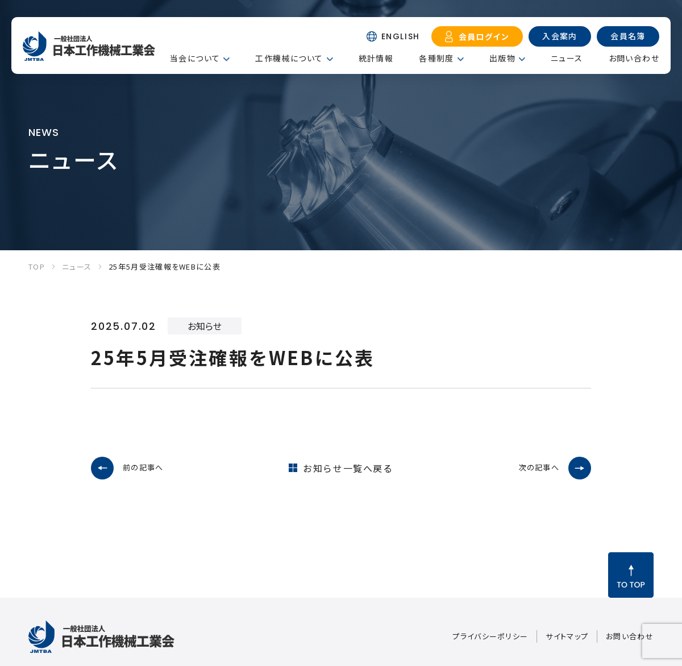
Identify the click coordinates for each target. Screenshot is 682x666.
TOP (36, 266)
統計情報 (376, 58)
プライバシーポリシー (490, 636)
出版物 (502, 58)
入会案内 (559, 36)
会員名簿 (628, 36)
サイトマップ (567, 636)
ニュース (567, 58)
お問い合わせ (634, 58)
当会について (195, 58)
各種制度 (436, 58)
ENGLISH (400, 36)
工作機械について (289, 58)
